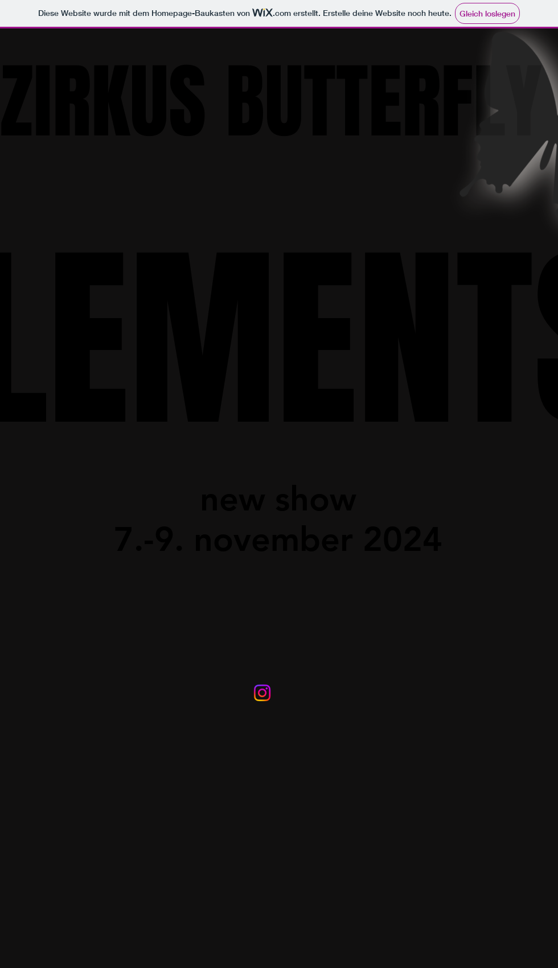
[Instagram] (262, 693)
